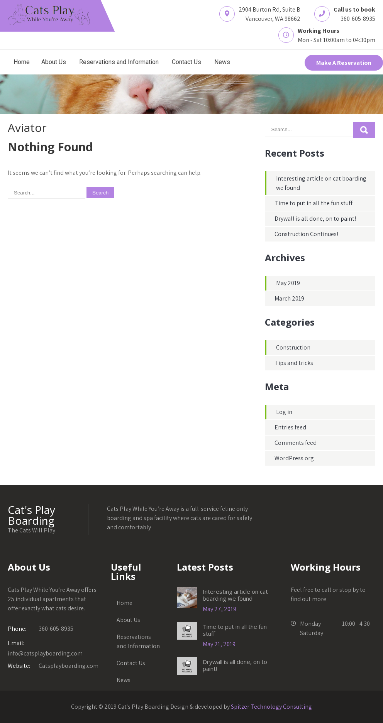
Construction (293, 347)
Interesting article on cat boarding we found (235, 595)
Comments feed (296, 443)
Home (22, 62)
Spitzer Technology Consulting (271, 707)
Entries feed (290, 427)
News (222, 62)
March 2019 (289, 298)
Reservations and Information (119, 62)
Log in (284, 412)
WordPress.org (294, 458)
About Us (53, 62)
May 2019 (288, 283)
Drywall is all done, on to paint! (315, 219)
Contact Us (186, 62)
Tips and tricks (294, 363)
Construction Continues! (306, 234)
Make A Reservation (343, 63)
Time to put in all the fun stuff (313, 203)
